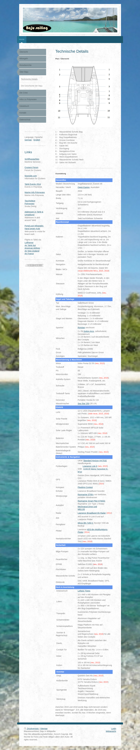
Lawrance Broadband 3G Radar (92, 513)
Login (113, 728)
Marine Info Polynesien (35, 192)
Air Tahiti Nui (30, 245)
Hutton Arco (89, 331)
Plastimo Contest (85, 487)
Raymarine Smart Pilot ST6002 (91, 501)
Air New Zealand (32, 251)
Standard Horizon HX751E (95, 460)
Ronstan (81, 327)
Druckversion (31, 728)
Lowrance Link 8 (90, 466)
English (37, 140)
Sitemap (44, 728)
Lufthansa (29, 242)
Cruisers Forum (31, 167)
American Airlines (32, 248)
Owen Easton (84, 187)
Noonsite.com (31, 176)
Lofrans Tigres (84, 591)
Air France (29, 253)
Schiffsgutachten (32, 159)
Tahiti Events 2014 (33, 184)
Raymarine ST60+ (86, 494)
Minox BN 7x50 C (85, 523)
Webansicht (111, 731)
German (28, 140)
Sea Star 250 (83, 403)
